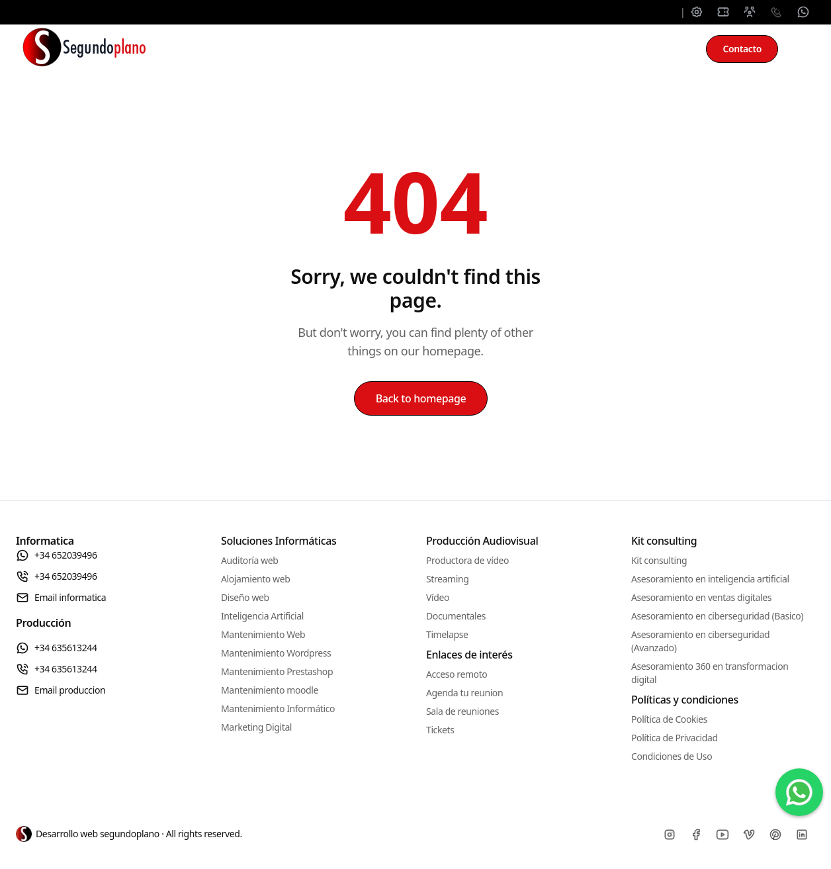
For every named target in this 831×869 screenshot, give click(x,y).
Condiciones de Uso (671, 756)
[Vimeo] (749, 834)
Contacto (742, 48)
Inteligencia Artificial (262, 616)
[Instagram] (669, 834)
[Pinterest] (775, 834)
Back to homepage (421, 398)
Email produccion (60, 690)
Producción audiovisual (504, 49)
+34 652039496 (56, 555)
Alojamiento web (255, 578)
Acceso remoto (456, 674)
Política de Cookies (669, 719)
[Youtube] (722, 834)
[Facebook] (696, 834)
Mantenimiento (380, 49)
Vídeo (437, 597)
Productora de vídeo (467, 560)
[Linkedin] (802, 834)
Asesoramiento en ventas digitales (701, 597)
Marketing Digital (256, 727)
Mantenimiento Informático (278, 708)
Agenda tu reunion (464, 692)
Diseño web (245, 597)
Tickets (440, 729)
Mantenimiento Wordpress (276, 653)
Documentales (456, 616)
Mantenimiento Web (263, 634)
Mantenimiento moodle (269, 690)
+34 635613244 (56, 648)
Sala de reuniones (462, 711)
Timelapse (447, 634)
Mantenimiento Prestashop (277, 671)
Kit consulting (626, 49)
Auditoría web (250, 560)
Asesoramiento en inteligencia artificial (710, 578)
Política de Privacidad (674, 737)
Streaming (447, 578)
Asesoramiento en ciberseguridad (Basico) (717, 616)
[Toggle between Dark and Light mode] (802, 49)
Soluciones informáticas (253, 49)
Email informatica (61, 597)
